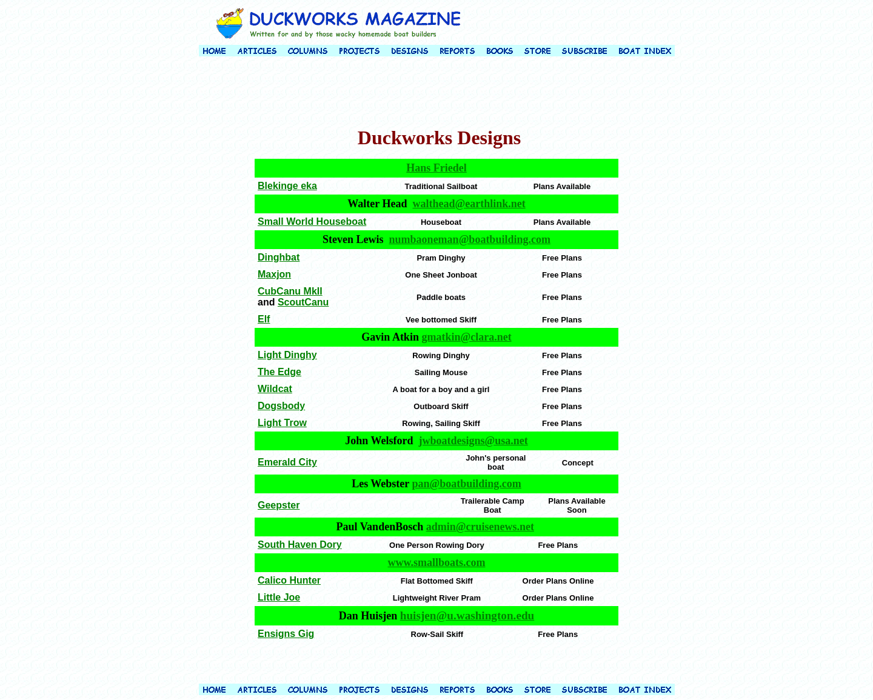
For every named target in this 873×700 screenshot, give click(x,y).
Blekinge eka (287, 186)
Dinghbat (278, 257)
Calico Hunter (289, 580)
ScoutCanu (303, 302)
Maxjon (274, 274)
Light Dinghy (287, 355)
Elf (264, 319)
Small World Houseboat (312, 221)
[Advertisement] (436, 93)
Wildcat (275, 389)
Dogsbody (281, 406)
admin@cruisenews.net (480, 527)
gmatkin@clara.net (466, 337)
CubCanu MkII (290, 291)
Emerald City (287, 462)
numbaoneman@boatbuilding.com (469, 239)
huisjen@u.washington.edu (467, 615)
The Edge (279, 372)
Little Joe (279, 597)
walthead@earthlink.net (468, 204)
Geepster (278, 505)
